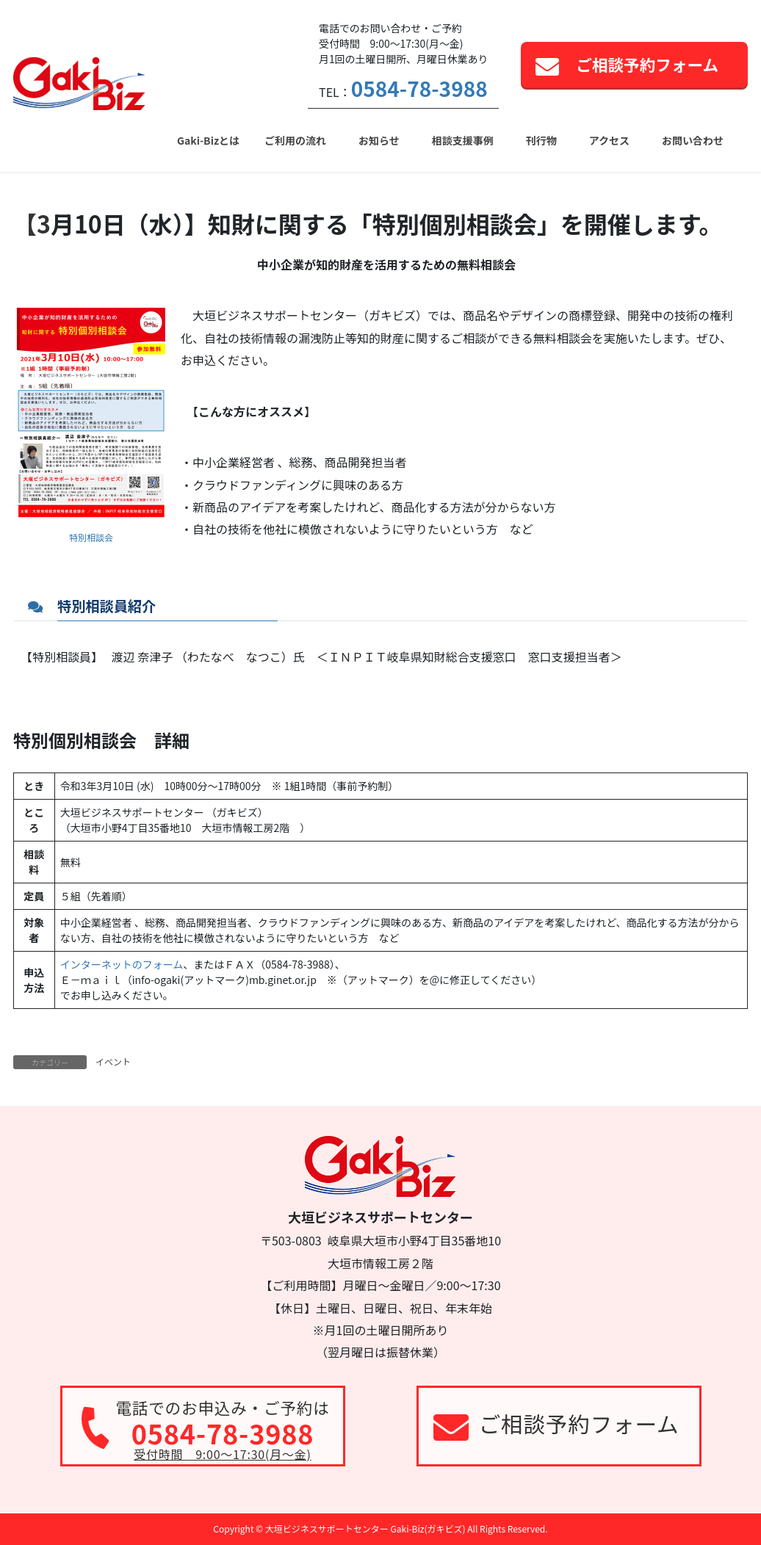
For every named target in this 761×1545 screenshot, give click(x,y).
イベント (113, 1061)
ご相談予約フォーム (647, 64)
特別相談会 (91, 537)
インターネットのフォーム (122, 964)
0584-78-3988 (419, 88)
